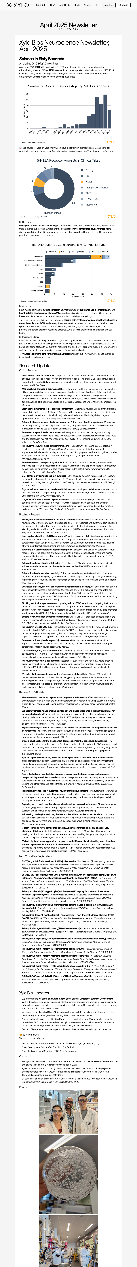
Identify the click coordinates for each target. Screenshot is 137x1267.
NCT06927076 (66, 871)
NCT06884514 (42, 935)
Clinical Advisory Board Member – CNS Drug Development (50, 1051)
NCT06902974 (105, 972)
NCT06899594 (86, 962)
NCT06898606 (84, 901)
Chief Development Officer (35, 1047)
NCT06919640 (47, 911)
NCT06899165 (106, 952)
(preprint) (67, 687)
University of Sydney (52, 1075)
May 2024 (89, 70)
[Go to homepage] (17, 5)
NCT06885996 (59, 945)
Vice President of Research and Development (43, 1043)
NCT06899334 (42, 887)
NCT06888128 (29, 924)
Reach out (78, 353)
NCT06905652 (42, 982)
